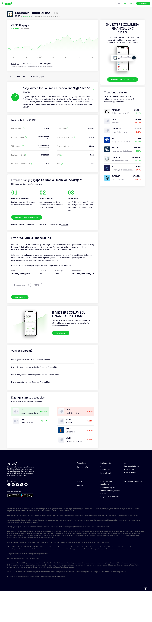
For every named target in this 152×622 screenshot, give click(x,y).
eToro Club (128, 506)
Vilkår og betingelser (32, 589)
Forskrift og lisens (107, 512)
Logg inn (131, 3)
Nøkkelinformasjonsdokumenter (110, 522)
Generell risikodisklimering (15, 589)
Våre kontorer (82, 510)
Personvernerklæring (109, 508)
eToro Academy (130, 488)
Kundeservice (105, 486)
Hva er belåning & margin (131, 477)
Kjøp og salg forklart (132, 482)
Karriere (80, 506)
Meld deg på (15, 64)
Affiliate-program (131, 503)
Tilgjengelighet (83, 513)
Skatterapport (129, 485)
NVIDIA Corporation (85, 467)
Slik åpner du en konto (109, 477)
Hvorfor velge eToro (85, 500)
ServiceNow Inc (83, 480)
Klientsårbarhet (106, 489)
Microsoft (81, 470)
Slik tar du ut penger (108, 474)
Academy (65, 225)
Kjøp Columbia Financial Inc (122, 79)
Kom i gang (20, 297)
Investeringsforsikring (133, 510)
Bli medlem (143, 3)
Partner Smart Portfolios (134, 513)
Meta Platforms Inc (85, 474)
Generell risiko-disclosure (110, 515)
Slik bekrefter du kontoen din (110, 481)
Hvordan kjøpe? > (38, 76)
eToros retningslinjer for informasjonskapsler (110, 504)
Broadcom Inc (83, 483)
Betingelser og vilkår (108, 518)
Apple (79, 477)
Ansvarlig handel (130, 473)
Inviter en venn (130, 500)
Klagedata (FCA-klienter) (110, 527)
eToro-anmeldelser (84, 503)
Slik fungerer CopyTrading (129, 468)
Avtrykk (80, 516)
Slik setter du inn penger (110, 470)
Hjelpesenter (105, 467)
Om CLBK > (21, 76)
